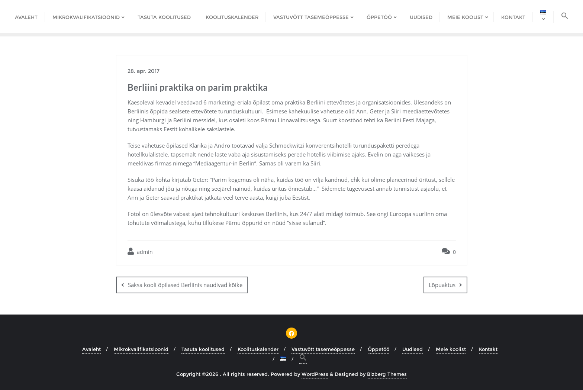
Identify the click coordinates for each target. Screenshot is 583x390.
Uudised (412, 349)
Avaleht (91, 349)
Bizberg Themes (387, 374)
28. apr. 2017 (144, 71)
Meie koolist (451, 349)
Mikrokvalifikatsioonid (141, 349)
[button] (565, 16)
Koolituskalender (258, 349)
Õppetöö (378, 349)
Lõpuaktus (442, 285)
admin (140, 251)
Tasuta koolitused (203, 349)
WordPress (315, 374)
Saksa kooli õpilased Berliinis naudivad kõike (185, 285)
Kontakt (488, 349)
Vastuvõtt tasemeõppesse (323, 349)
